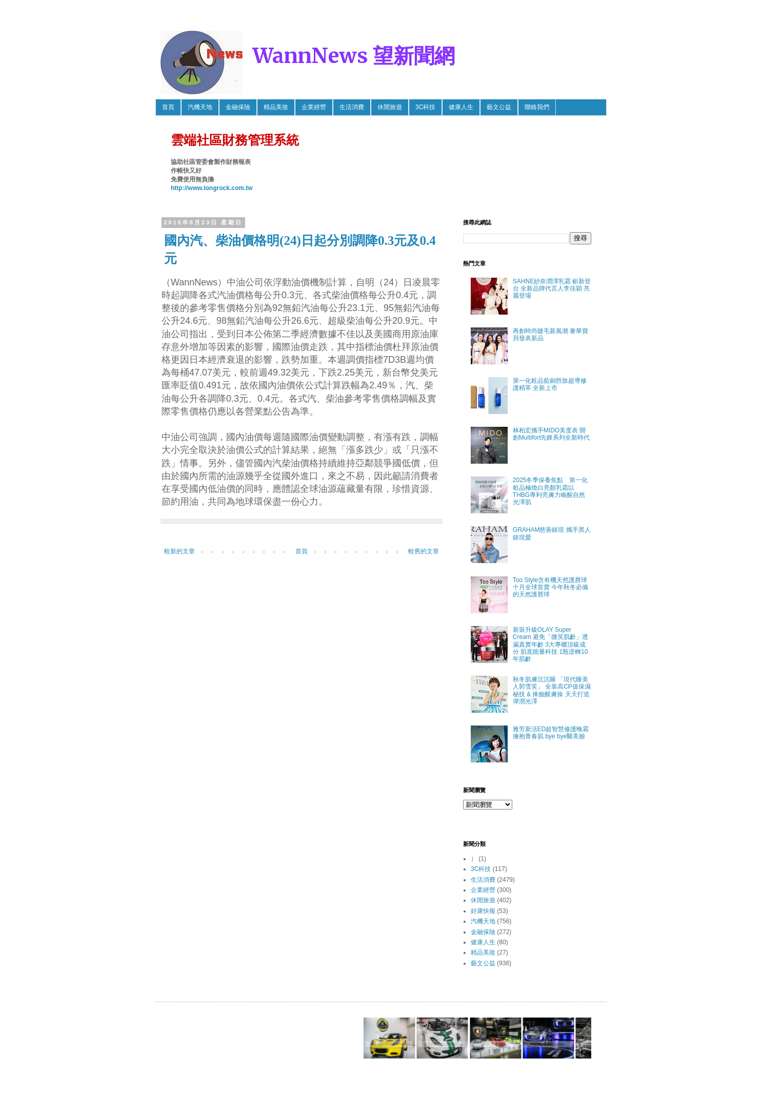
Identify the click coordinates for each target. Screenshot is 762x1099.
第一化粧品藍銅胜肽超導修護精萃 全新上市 (550, 384)
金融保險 (238, 107)
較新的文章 (179, 551)
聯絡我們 (537, 107)
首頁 (168, 107)
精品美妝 (276, 107)
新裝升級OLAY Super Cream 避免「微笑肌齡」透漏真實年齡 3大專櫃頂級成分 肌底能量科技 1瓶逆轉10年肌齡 (550, 644)
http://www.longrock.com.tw (212, 188)
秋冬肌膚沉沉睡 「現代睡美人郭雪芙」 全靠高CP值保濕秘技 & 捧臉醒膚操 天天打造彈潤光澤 (552, 690)
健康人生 (461, 107)
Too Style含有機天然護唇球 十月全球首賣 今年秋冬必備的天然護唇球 (550, 587)
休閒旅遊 (389, 107)
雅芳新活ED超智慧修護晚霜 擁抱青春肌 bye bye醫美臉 (551, 732)
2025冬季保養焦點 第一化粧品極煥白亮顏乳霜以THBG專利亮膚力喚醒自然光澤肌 (550, 491)
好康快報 (483, 911)
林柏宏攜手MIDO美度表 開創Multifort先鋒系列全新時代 (551, 434)
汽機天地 (200, 107)
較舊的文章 (423, 551)
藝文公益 (499, 107)
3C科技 (425, 107)
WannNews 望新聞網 (354, 56)
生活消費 (351, 107)
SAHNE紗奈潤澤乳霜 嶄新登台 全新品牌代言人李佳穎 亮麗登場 (552, 289)
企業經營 (314, 107)
